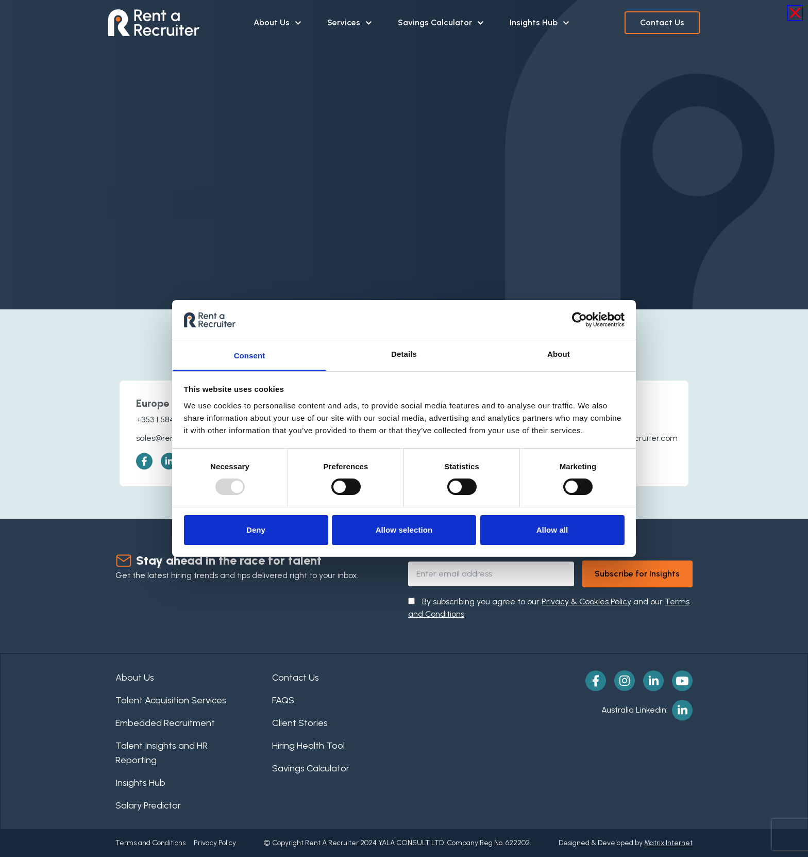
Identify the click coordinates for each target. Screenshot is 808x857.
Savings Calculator (441, 22)
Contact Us (662, 22)
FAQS (283, 700)
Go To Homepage (164, 192)
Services (350, 22)
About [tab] (558, 354)
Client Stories (300, 723)
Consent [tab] (249, 355)
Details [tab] (404, 354)
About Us (278, 22)
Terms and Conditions (150, 842)
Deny (255, 529)
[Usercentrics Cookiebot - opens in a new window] (579, 319)
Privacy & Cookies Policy (586, 601)
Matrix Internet (668, 842)
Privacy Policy (215, 842)
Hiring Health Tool (308, 745)
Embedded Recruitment (165, 723)
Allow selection (404, 529)
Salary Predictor (148, 805)
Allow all (552, 529)
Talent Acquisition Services (170, 700)
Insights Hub (540, 22)
